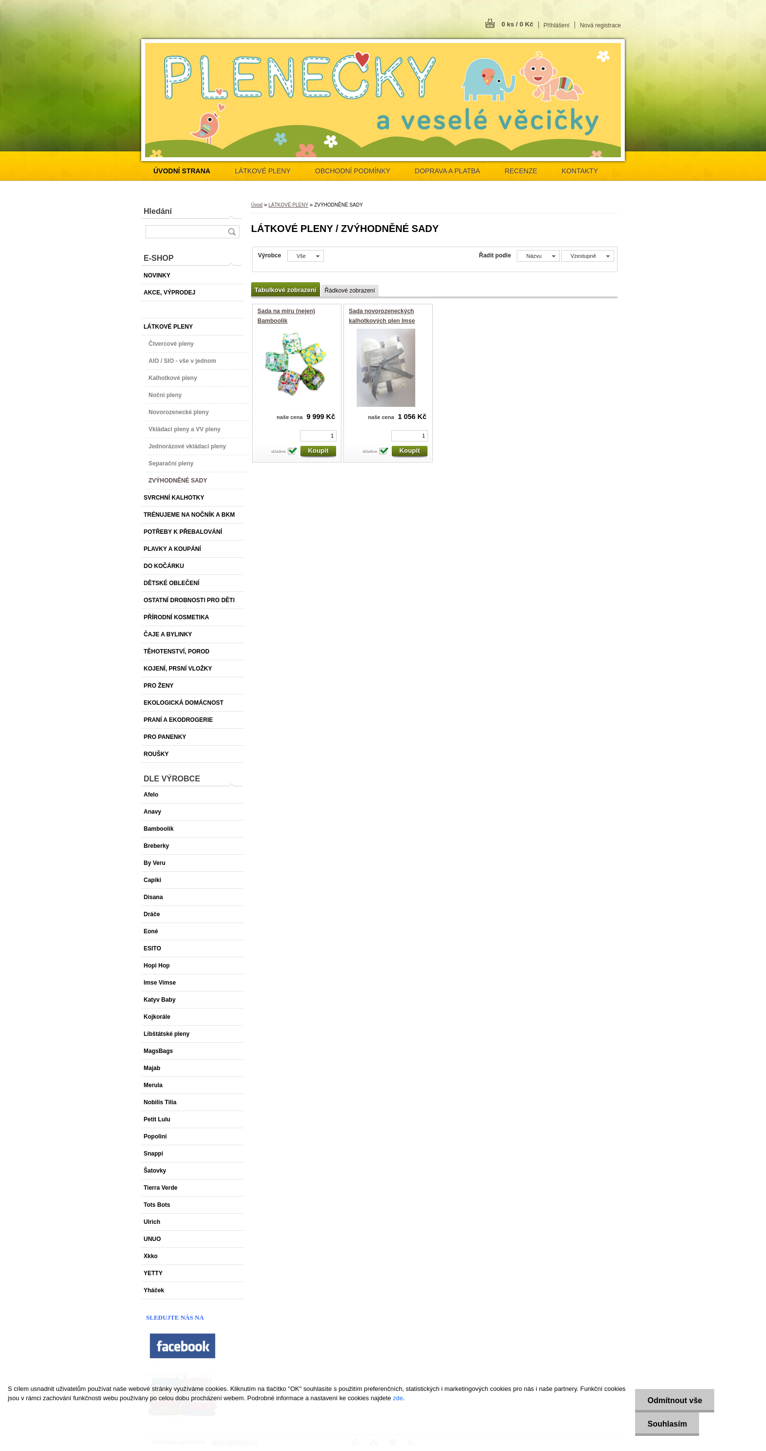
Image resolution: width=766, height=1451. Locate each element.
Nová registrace (600, 25)
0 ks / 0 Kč (517, 24)
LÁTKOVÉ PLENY (263, 171)
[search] (231, 232)
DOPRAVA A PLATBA (447, 171)
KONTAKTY (580, 171)
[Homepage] (182, 171)
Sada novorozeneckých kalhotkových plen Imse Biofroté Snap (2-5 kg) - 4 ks (387, 321)
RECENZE (521, 171)
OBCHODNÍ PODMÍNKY (352, 171)
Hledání (158, 211)
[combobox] (538, 256)
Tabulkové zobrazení (285, 290)
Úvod (256, 205)
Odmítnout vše (674, 1400)
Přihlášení (557, 25)
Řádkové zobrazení (349, 290)
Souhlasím (667, 1424)
